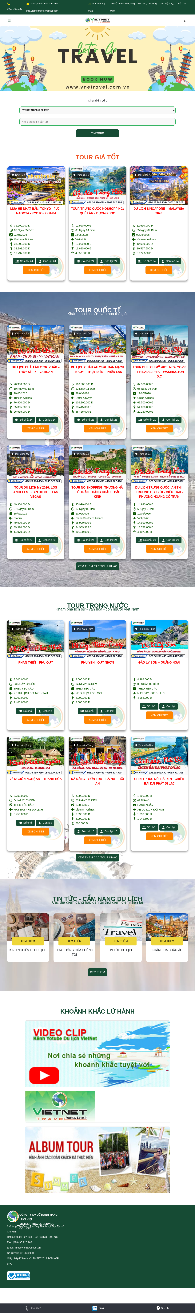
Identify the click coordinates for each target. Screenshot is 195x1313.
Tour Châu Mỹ (144, 333)
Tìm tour (97, 133)
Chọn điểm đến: (97, 100)
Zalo (97, 1308)
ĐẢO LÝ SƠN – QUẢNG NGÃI (159, 662)
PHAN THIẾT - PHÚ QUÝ (35, 662)
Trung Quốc (81, 175)
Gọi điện (32, 1308)
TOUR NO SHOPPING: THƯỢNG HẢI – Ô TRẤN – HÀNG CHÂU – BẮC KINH (98, 492)
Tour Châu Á (142, 175)
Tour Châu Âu (20, 333)
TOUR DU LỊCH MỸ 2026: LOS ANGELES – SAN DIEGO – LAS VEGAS (35, 492)
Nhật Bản (18, 175)
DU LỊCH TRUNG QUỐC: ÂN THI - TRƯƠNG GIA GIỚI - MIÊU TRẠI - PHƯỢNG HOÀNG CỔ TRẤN (159, 492)
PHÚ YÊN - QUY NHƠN (97, 662)
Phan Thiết (18, 629)
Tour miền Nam (144, 745)
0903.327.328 (14, 8)
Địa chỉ (162, 1308)
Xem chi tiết (36, 270)
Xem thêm (28, 941)
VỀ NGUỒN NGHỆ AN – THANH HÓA (36, 779)
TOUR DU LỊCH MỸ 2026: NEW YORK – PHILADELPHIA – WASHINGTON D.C (159, 372)
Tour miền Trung (83, 629)
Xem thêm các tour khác (97, 566)
